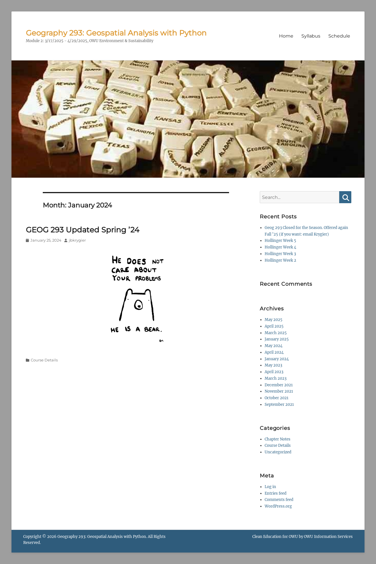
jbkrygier (77, 240)
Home (286, 36)
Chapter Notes (277, 439)
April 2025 (274, 326)
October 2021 (276, 397)
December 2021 (279, 385)
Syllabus (310, 36)
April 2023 (274, 371)
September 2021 (279, 404)
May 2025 (273, 319)
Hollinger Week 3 (280, 253)
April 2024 (274, 352)
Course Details (44, 360)
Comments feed (279, 499)
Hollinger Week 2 (280, 260)
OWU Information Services (328, 536)
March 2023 (275, 378)
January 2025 (277, 339)
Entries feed (275, 493)
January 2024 (277, 359)
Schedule (339, 36)
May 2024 (273, 345)
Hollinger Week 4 (280, 247)
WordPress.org (278, 506)
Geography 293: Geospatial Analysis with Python (116, 33)
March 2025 (276, 332)
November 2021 (279, 391)
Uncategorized (278, 452)
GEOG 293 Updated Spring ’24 (82, 229)
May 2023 (273, 365)
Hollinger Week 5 (280, 240)
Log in (270, 486)
